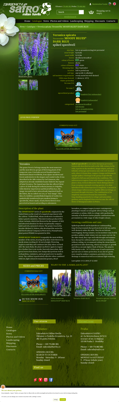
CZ (109, 3)
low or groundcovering (84, 109)
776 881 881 (67, 6)
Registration (97, 4)
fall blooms (79, 107)
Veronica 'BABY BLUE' (82, 298)
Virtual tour (86, 321)
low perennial (80, 111)
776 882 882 (81, 6)
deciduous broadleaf (83, 104)
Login (105, 4)
